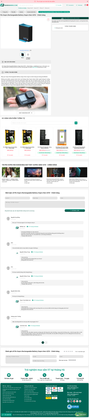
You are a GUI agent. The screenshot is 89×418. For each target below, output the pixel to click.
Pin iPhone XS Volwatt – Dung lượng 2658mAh (44, 148)
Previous (1, 1)
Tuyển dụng (26, 396)
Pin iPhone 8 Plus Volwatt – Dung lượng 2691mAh (79, 148)
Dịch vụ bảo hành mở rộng (8, 393)
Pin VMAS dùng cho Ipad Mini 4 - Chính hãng (27, 148)
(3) (10, 414)
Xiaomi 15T (36, 8)
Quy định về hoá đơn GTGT (8, 402)
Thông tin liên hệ (28, 386)
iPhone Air (47, 8)
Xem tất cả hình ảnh (24, 50)
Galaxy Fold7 (30, 8)
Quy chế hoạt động (7, 398)
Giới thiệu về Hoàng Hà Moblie (30, 387)
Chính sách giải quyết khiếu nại (9, 397)
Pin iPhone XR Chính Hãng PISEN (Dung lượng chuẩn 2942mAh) (62, 148)
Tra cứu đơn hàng (28, 397)
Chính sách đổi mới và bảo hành (9, 392)
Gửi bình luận (75, 210)
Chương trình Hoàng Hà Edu (8, 400)
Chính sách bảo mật (7, 395)
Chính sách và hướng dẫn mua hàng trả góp (12, 387)
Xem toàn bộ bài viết (24, 112)
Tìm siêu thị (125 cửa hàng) (30, 401)
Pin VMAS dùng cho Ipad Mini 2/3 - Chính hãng (10, 148)
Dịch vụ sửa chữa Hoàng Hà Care (31, 392)
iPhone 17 (42, 8)
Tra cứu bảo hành (28, 399)
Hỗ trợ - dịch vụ (7, 386)
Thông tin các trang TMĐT (30, 389)
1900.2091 (35, 67)
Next (87, 1)
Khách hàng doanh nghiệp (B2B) (31, 394)
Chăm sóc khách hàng (29, 391)
